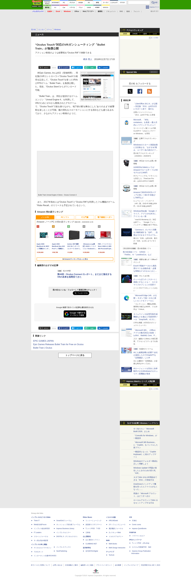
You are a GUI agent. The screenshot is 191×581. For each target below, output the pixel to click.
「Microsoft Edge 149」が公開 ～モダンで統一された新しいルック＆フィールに (145, 298)
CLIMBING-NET (91, 544)
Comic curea (136, 524)
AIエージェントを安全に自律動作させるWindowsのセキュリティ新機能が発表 (145, 371)
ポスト (46, 67)
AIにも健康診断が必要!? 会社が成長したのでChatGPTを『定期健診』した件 (145, 355)
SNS (121, 11)
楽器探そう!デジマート (94, 524)
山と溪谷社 (87, 536)
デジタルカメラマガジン (42, 548)
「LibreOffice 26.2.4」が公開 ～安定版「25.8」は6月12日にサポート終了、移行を (145, 106)
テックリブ (110, 552)
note (92, 67)
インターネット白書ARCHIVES (45, 556)
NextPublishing (61, 551)
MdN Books (113, 544)
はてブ (79, 67)
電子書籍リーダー (104, 217)
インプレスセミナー (63, 532)
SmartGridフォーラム (64, 520)
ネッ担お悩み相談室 (41, 540)
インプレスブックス (63, 547)
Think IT (37, 520)
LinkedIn (105, 67)
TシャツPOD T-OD (93, 528)
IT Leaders (37, 532)
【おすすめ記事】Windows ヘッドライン (142, 423)
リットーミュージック (93, 520)
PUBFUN (132, 532)
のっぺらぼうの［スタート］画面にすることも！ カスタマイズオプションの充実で (145, 282)
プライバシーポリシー (104, 565)
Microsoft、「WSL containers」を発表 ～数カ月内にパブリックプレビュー (145, 122)
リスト (54, 67)
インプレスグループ (131, 565)
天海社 (134, 520)
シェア (65, 67)
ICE (130, 517)
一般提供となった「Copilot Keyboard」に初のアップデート (144, 454)
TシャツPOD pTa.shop (140, 543)
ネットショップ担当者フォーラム (68, 524)
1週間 (145, 34)
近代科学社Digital (92, 551)
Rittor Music (87, 517)
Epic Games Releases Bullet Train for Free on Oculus (58, 344)
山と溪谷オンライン (93, 540)
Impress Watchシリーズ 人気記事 (140, 381)
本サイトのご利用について (40, 565)
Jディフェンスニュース (117, 524)
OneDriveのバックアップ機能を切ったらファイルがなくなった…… (145, 486)
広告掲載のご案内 (71, 565)
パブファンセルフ (138, 536)
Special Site (131, 72)
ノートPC (45, 217)
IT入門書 (84, 217)
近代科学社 (87, 548)
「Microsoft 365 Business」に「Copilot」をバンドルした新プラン (145, 445)
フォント (136, 11)
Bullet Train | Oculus (42, 348)
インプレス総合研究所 (42, 528)
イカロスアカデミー (116, 536)
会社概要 (118, 565)
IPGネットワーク (135, 540)
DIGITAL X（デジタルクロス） (67, 536)
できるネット (38, 552)
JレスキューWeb (115, 532)
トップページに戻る (74, 355)
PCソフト (65, 217)
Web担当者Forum (40, 524)
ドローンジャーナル (41, 536)
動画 (128, 11)
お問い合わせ (57, 565)
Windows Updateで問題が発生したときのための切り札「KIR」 (145, 470)
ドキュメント (111, 11)
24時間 (134, 34)
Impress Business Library (65, 528)
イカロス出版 (111, 517)
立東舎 (88, 532)
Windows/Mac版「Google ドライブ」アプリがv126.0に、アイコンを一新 (145, 213)
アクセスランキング (134, 30)
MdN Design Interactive (117, 548)
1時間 (125, 34)
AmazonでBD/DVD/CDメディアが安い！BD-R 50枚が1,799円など (144, 195)
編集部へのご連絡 (87, 565)
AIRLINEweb (113, 520)
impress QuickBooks (139, 528)
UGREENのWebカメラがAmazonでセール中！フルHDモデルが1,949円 (145, 170)
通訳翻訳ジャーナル (116, 528)
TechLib (111, 555)
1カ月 (155, 34)
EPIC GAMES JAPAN (43, 341)
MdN (108, 540)
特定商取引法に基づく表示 (150, 565)
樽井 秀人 (87, 59)
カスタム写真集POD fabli (141, 547)
